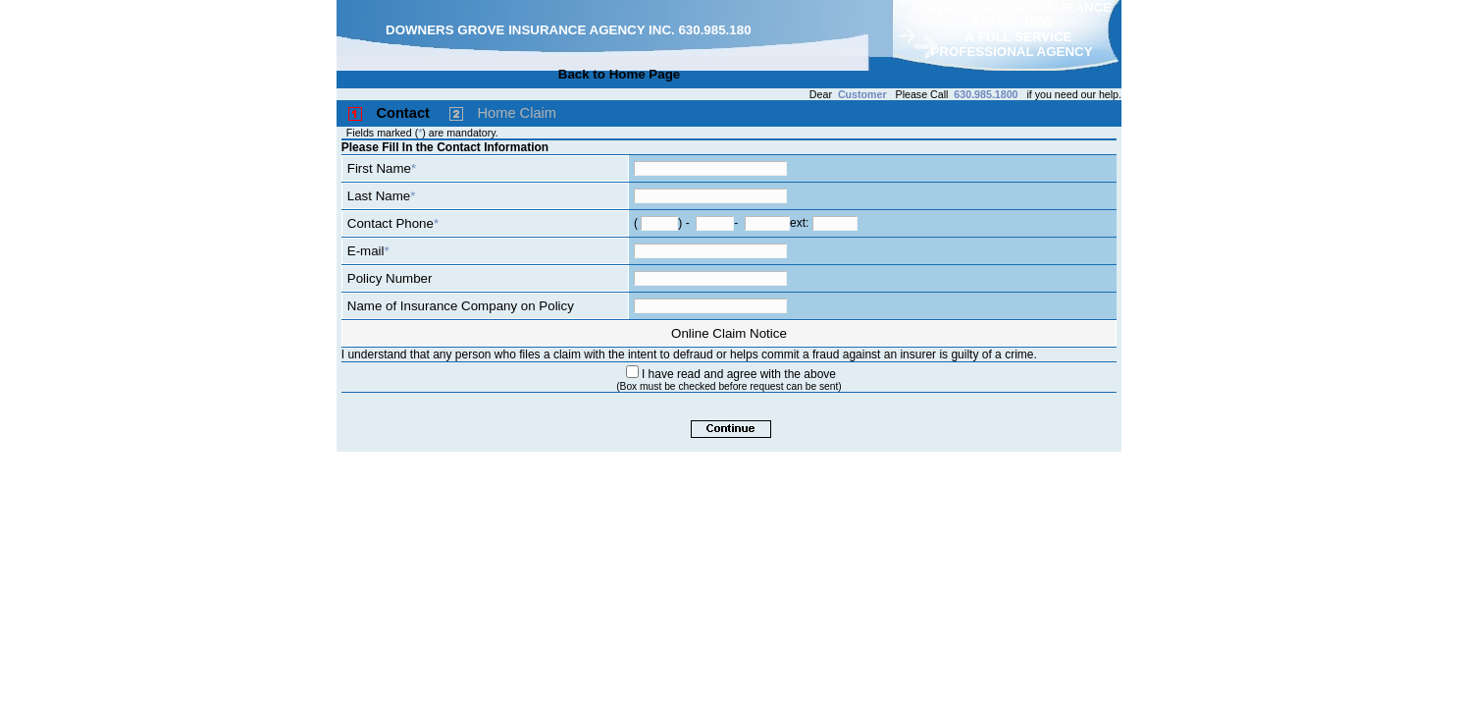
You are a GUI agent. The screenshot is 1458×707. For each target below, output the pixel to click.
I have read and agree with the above (739, 374)
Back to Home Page (619, 74)
